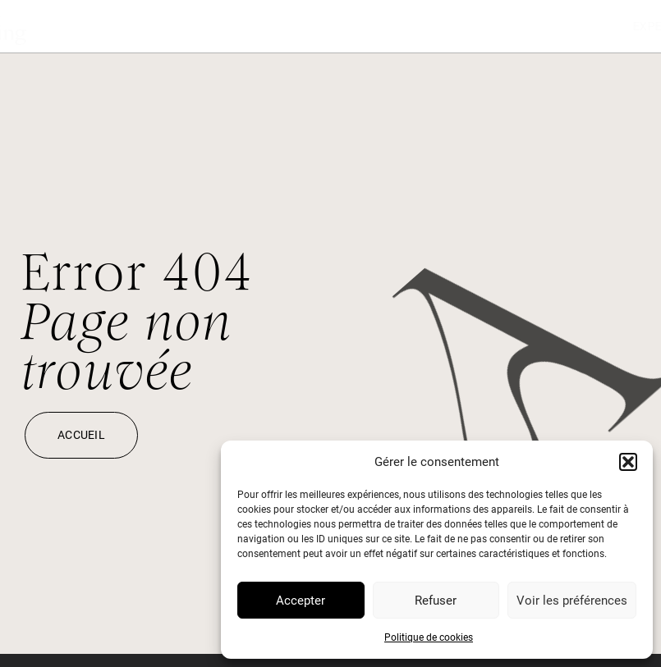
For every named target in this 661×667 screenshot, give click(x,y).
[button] (628, 462)
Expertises (435, 26)
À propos (623, 26)
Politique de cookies (428, 637)
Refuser (436, 600)
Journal (531, 26)
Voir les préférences (571, 600)
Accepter (300, 600)
